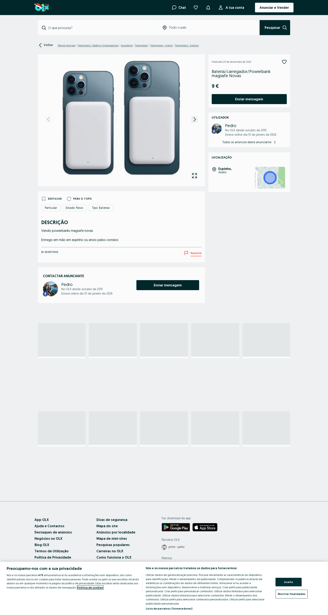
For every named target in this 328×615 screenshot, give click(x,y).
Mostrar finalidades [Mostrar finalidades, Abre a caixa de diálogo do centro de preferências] (291, 594)
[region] (164, 588)
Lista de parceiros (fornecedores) (169, 608)
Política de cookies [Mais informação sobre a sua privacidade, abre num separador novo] (90, 587)
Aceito (288, 582)
